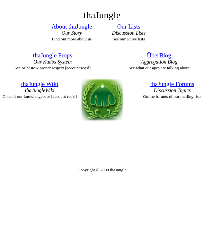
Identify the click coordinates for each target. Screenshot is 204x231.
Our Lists (128, 26)
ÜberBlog (159, 55)
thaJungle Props (52, 55)
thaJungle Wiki (39, 84)
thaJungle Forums (172, 84)
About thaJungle (71, 26)
